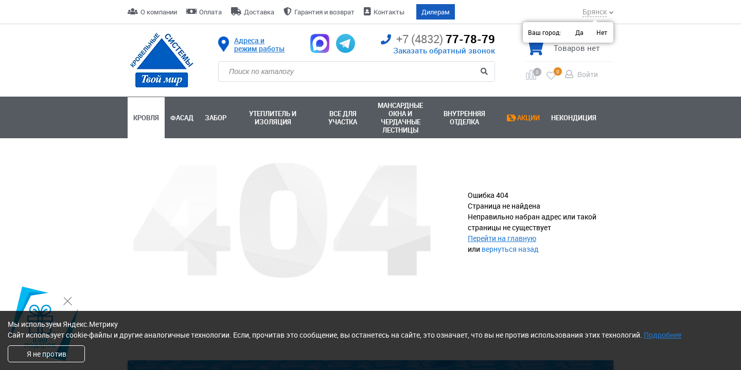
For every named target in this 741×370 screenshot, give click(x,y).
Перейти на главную (502, 238)
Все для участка (342, 117)
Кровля (146, 118)
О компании (158, 11)
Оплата (210, 11)
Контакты (389, 11)
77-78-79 (438, 39)
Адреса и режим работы (259, 44)
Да (579, 32)
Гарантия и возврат (324, 11)
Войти (587, 74)
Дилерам (435, 11)
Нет (601, 32)
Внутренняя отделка (464, 117)
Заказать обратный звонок (444, 50)
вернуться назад (510, 249)
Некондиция (573, 118)
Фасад (181, 118)
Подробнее (662, 335)
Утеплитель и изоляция (272, 117)
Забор (215, 118)
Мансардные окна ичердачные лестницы (400, 117)
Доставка (259, 11)
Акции (528, 118)
